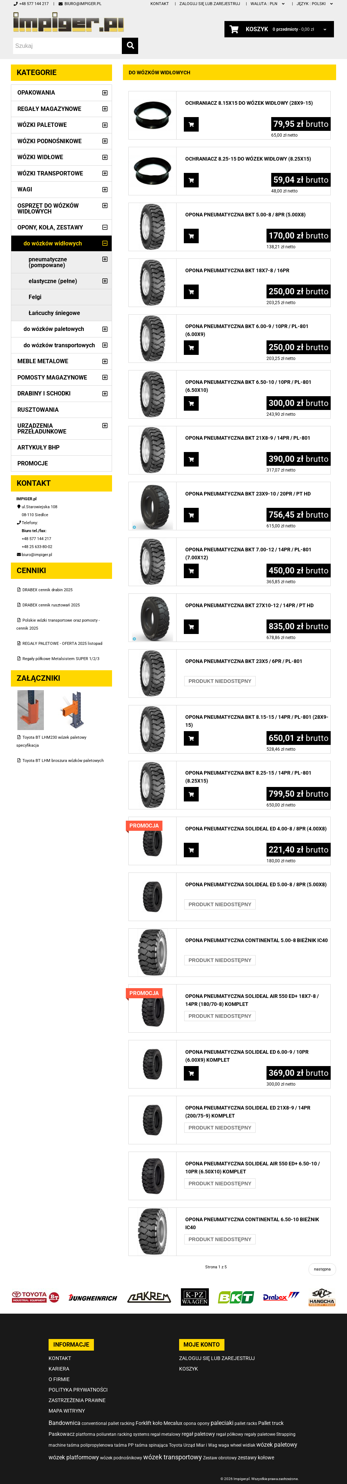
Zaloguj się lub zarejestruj (209, 3)
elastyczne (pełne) (53, 281)
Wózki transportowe (50, 173)
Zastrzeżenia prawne (77, 1400)
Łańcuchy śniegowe (54, 313)
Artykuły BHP (38, 447)
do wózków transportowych (59, 345)
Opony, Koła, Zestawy (50, 227)
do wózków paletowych (54, 329)
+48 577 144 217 (31, 3)
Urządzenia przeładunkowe (41, 428)
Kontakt (159, 3)
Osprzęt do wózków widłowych (48, 208)
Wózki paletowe (42, 124)
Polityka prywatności (78, 1390)
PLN (268, 3)
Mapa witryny (67, 1411)
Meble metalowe (42, 361)
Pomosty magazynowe (52, 377)
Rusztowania (38, 409)
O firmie (59, 1379)
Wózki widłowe (40, 157)
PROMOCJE (32, 463)
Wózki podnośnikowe (49, 141)
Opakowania (36, 92)
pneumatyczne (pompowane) (48, 262)
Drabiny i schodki (44, 393)
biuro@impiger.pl (79, 3)
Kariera (59, 1369)
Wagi (24, 189)
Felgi (35, 297)
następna (322, 1269)
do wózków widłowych (53, 243)
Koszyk (188, 1369)
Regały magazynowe (49, 108)
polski (315, 3)
